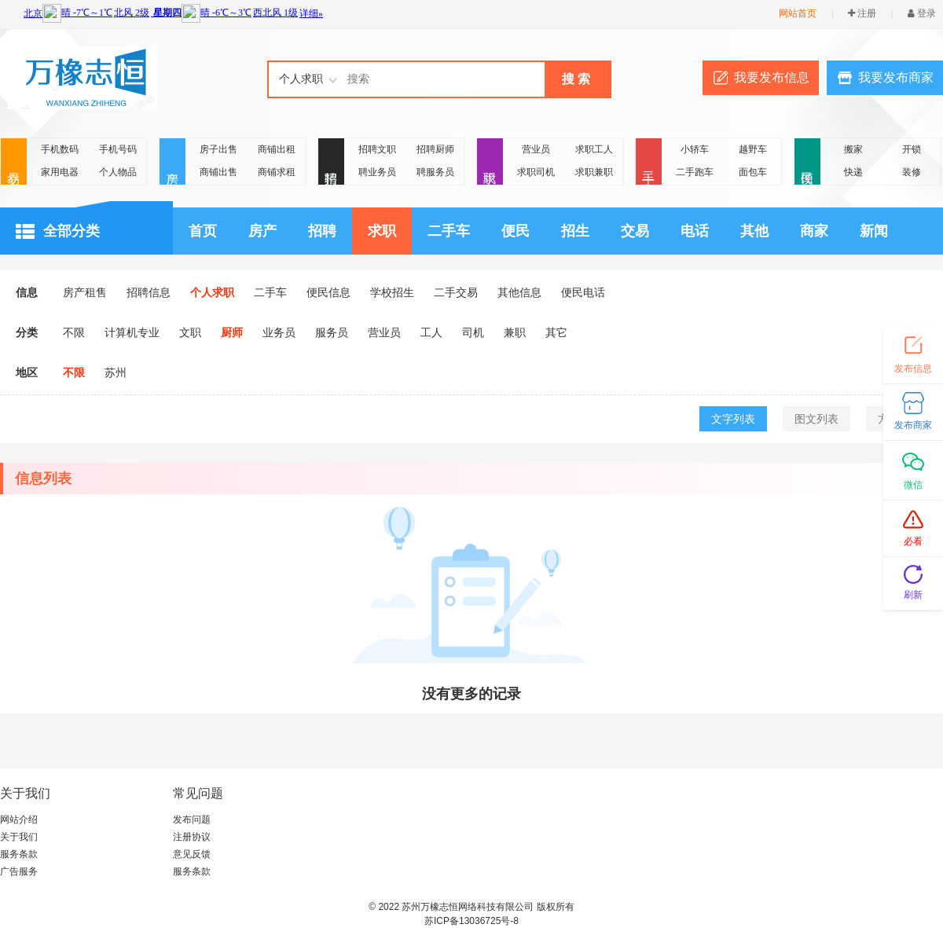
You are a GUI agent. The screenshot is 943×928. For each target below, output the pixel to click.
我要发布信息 (771, 77)
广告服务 (19, 871)
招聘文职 (377, 149)
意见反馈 (192, 854)
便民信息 (328, 292)
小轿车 (695, 149)
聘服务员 (435, 172)
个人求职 (212, 292)
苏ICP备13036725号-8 (471, 920)
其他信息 (519, 292)
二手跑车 (695, 172)
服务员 (331, 332)
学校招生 (392, 292)
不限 (74, 332)
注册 (862, 13)
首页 (203, 231)
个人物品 (118, 172)
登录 (922, 13)
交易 (14, 162)
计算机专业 (132, 332)
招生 (575, 231)
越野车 (753, 149)
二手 (649, 162)
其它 (556, 332)
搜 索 (576, 79)
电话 (695, 231)
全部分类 (58, 231)
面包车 (753, 172)
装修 (911, 172)
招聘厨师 (435, 149)
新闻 (874, 231)
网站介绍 (19, 819)
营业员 (536, 149)
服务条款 (19, 854)
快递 (853, 172)
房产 (172, 162)
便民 (807, 162)
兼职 (515, 332)
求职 (490, 162)
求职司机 (536, 172)
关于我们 (19, 836)
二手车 (448, 231)
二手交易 (456, 292)
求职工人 (594, 149)
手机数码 (60, 149)
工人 (431, 332)
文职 (190, 332)
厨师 (232, 332)
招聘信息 (149, 292)
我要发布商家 (896, 77)
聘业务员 (377, 172)
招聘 (331, 162)
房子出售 (218, 149)
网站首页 (797, 13)
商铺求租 (276, 172)
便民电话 (583, 292)
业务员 (278, 332)
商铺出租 (276, 149)
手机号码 (118, 149)
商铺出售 (218, 172)
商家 (814, 231)
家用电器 (60, 172)
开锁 (911, 149)
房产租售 (85, 292)
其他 (754, 231)
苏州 (116, 372)
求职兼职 (594, 172)
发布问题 (192, 819)
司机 (473, 332)
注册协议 (192, 836)
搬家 (853, 149)
